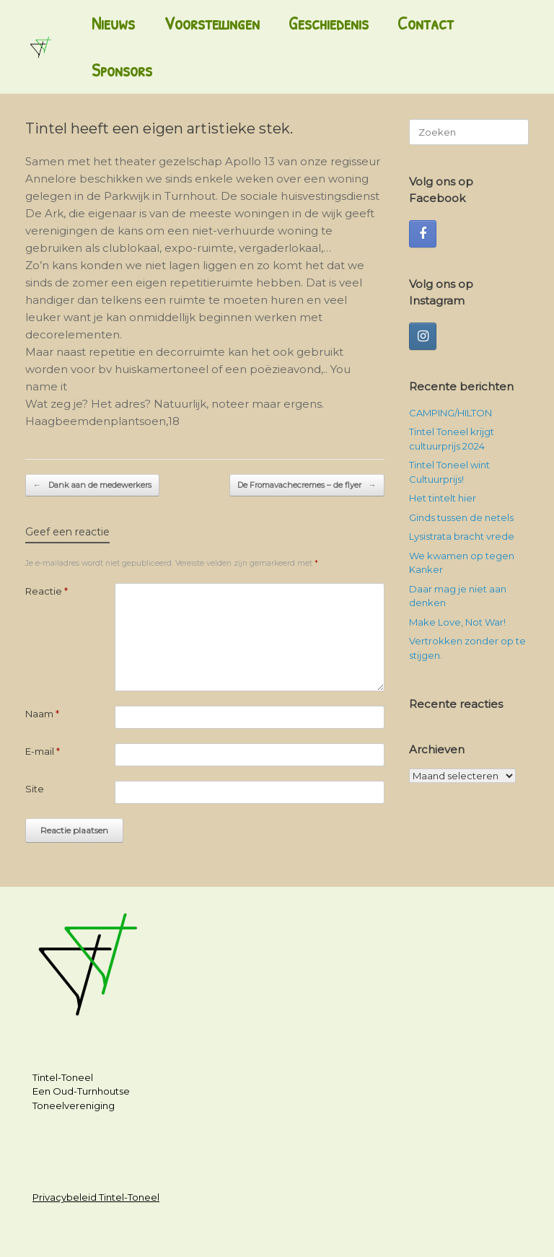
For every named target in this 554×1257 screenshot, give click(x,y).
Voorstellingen (212, 23)
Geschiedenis (329, 23)
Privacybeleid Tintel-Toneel (95, 1197)
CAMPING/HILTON (450, 413)
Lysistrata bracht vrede (461, 536)
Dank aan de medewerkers (92, 485)
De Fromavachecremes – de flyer (307, 485)
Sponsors (122, 70)
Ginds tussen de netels (461, 517)
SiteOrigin (270, 1229)
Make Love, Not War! (457, 622)
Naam (42, 713)
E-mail (42, 751)
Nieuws (113, 23)
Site (34, 788)
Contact (425, 23)
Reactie (46, 591)
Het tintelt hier (442, 498)
